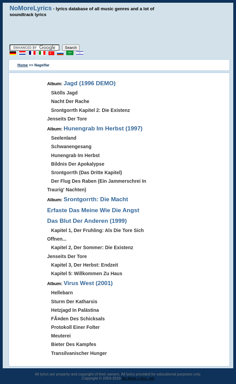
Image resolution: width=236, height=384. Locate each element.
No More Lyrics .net (138, 378)
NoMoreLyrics (31, 8)
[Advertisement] (118, 31)
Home (22, 65)
